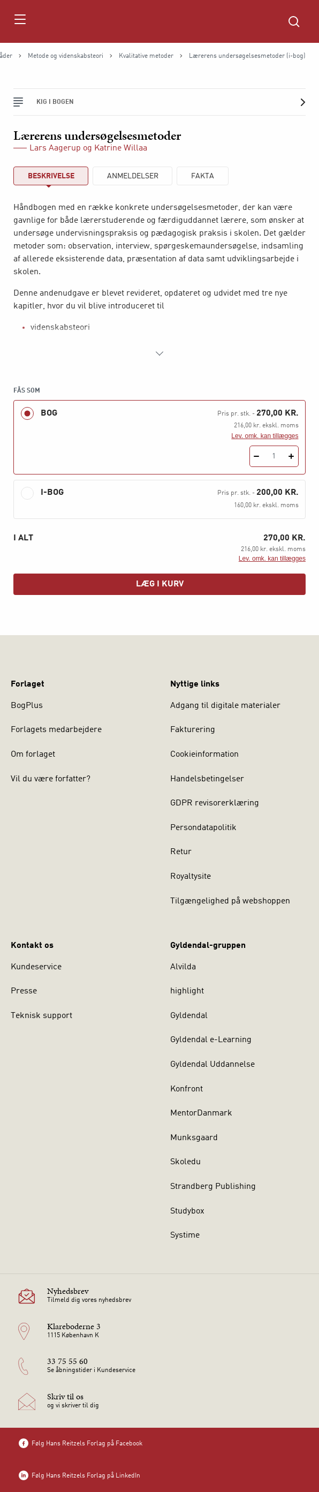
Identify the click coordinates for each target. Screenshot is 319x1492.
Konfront (186, 1089)
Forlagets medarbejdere (56, 730)
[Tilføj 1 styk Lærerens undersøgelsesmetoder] (291, 456)
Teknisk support (41, 1016)
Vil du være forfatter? (50, 779)
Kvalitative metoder (146, 56)
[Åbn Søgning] (294, 21)
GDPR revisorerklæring (214, 803)
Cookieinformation (204, 754)
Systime (185, 1235)
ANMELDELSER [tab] (132, 176)
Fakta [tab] (202, 176)
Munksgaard (194, 1138)
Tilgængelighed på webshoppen (230, 901)
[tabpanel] (159, 280)
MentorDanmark (201, 1113)
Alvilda (183, 967)
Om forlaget (33, 754)
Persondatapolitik (203, 828)
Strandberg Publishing (213, 1186)
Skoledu (185, 1162)
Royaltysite (190, 876)
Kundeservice (36, 967)
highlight (187, 991)
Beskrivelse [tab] (51, 176)
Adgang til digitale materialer (225, 706)
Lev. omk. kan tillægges (264, 436)
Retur (181, 852)
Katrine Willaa (120, 148)
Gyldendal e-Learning (211, 1040)
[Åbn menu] (19, 21)
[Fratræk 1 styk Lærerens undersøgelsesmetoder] (256, 456)
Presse (24, 991)
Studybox (187, 1211)
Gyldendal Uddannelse (212, 1064)
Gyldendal (189, 1016)
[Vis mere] (159, 353)
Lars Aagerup (55, 148)
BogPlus (27, 706)
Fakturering (192, 730)
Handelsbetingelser (207, 779)
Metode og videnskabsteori (65, 56)
